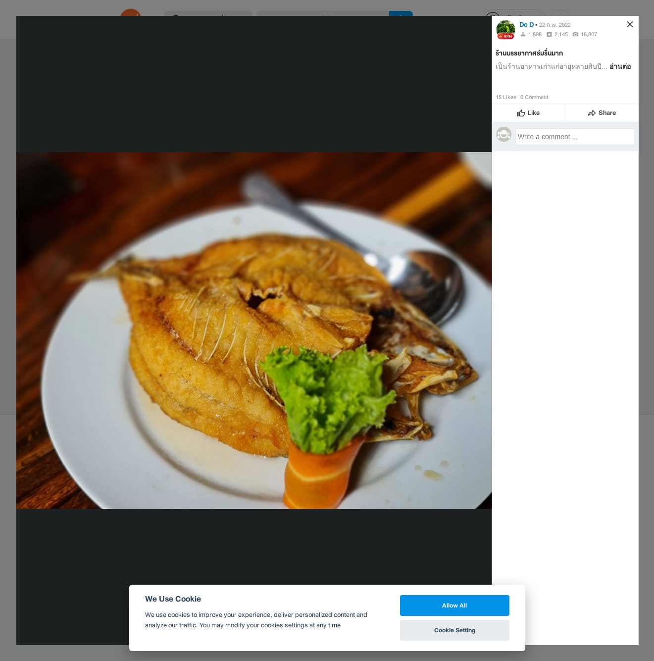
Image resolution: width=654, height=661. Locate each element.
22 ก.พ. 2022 (555, 24)
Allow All (454, 605)
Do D (526, 24)
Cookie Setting (454, 630)
